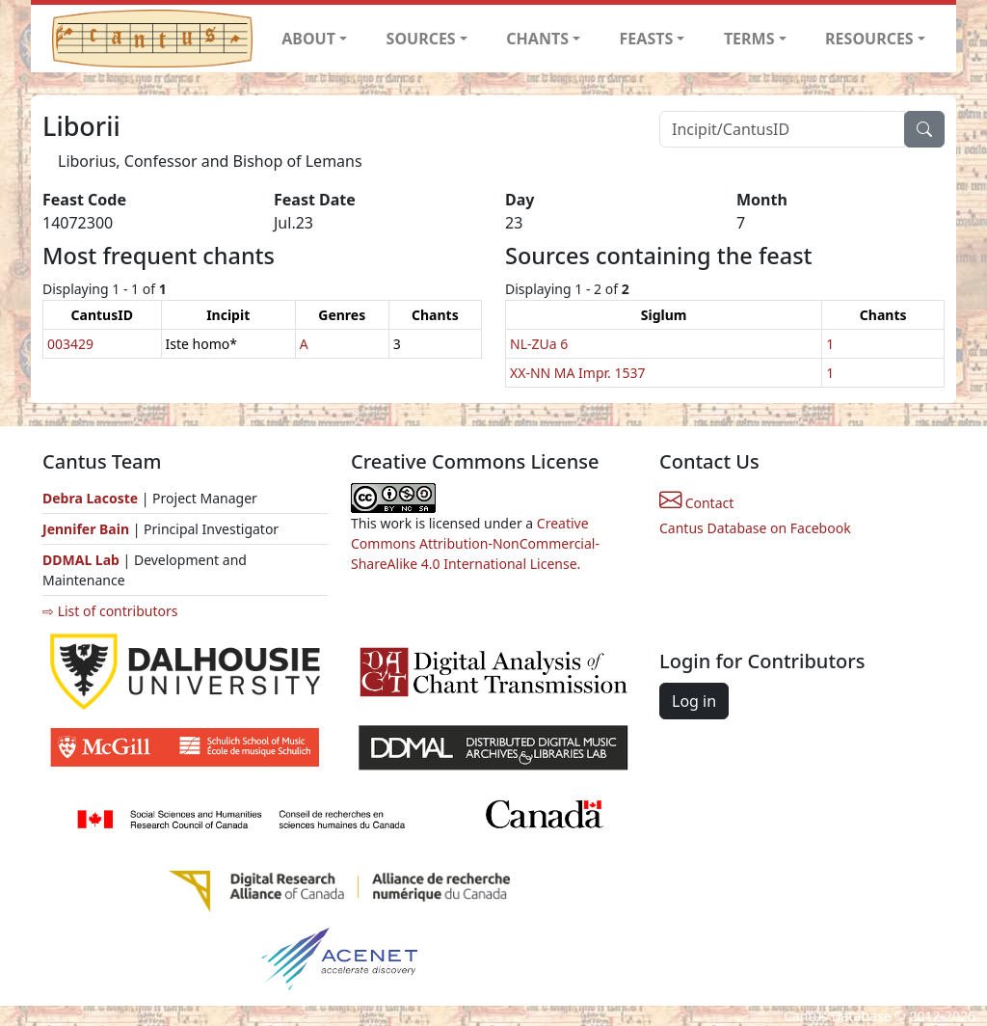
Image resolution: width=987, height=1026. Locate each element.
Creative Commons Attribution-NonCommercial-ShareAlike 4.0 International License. (475, 543)
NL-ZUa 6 (539, 344)
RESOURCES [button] (869, 38)
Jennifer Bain (87, 529)
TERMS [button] (749, 38)
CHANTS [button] (537, 38)
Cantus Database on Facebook (755, 528)
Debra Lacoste (90, 498)
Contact (696, 503)
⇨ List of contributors (109, 611)
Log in (694, 701)
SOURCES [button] (421, 38)
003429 (70, 344)
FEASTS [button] (647, 38)
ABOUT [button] (308, 38)
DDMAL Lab (81, 560)
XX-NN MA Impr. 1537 (578, 373)
